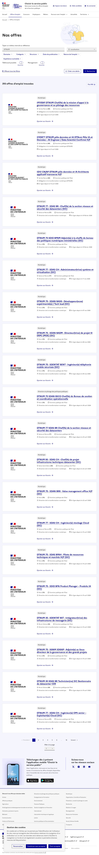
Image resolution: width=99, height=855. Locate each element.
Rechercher (91, 71)
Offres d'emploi (15, 14)
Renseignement (70, 811)
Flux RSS (91, 84)
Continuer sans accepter (36, 846)
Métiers (45, 14)
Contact (65, 848)
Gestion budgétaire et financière (43, 807)
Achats (4, 797)
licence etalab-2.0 (39, 852)
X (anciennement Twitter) (73, 767)
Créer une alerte (73, 71)
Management (32, 63)
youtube (89, 767)
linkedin (84, 767)
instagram (79, 767)
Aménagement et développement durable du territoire (17, 807)
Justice (36, 818)
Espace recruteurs (61, 6)
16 (66, 740)
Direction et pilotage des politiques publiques (46, 794)
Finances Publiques (39, 804)
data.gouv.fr (83, 841)
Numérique (69, 794)
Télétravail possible (9, 63)
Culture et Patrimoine (8, 821)
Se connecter (91, 6)
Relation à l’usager (71, 807)
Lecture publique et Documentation (44, 821)
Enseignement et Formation (41, 797)
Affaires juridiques (7, 801)
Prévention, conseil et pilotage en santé (76, 801)
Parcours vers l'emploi (58, 14)
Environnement (38, 801)
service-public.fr (70, 841)
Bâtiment (4, 814)
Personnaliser (18, 846)
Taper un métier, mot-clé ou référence (16, 45)
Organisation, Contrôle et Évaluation (76, 797)
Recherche (69, 804)
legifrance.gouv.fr (76, 837)
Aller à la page (49, 745)
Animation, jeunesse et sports (10, 811)
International (37, 811)
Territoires (83, 14)
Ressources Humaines (72, 814)
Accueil (4, 14)
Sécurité (68, 818)
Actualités (74, 14)
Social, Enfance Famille (72, 821)
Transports (69, 825)
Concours (26, 14)
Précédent (26, 740)
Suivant (73, 740)
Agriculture (5, 804)
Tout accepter (55, 846)
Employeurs (36, 14)
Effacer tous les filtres (12, 71)
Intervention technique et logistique (44, 814)
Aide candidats (77, 6)
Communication (6, 818)
